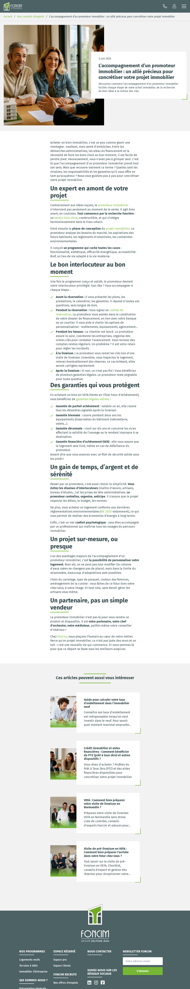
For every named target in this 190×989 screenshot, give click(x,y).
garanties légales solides (92, 399)
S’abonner (143, 971)
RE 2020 (106, 511)
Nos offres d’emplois (65, 982)
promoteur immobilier (113, 205)
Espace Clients (62, 965)
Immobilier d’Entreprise (33, 971)
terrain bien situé (66, 218)
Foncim (62, 636)
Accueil (8, 16)
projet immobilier (118, 228)
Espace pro (60, 959)
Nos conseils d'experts (30, 16)
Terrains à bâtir (28, 965)
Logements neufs (29, 959)
